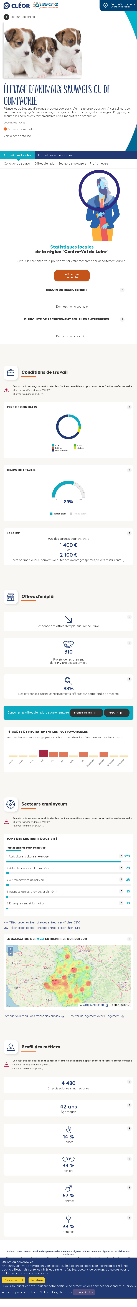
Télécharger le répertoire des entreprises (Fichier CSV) (44, 922)
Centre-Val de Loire (123, 4)
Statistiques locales (17, 155)
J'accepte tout (13, 1280)
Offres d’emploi (45, 163)
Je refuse (36, 1280)
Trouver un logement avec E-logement (94, 1016)
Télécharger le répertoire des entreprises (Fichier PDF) (44, 928)
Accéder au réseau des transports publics (32, 1016)
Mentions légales (72, 1251)
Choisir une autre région (96, 1251)
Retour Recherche (23, 17)
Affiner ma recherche (72, 276)
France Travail (83, 712)
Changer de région (121, 7)
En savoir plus (84, 1292)
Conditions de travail (17, 163)
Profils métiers (99, 163)
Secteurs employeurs (72, 163)
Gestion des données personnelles (41, 1251)
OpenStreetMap (93, 1005)
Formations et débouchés (55, 155)
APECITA (113, 712)
